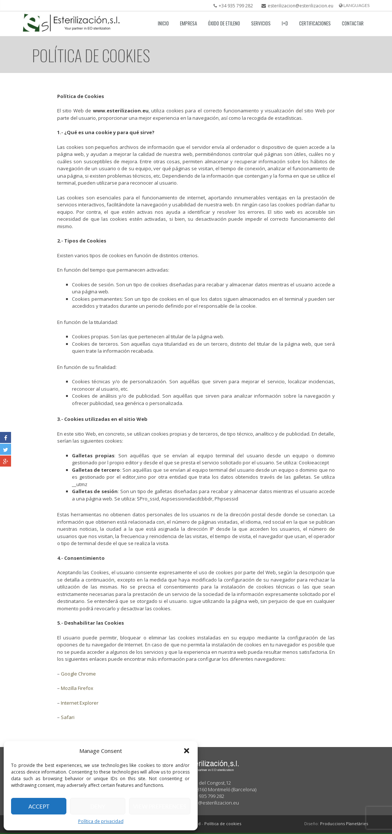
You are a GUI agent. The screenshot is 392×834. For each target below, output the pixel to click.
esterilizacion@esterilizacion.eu (295, 6)
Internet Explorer (79, 702)
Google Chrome (78, 673)
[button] (186, 750)
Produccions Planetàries (344, 823)
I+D (285, 23)
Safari (67, 717)
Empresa (188, 23)
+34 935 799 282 (231, 6)
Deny (97, 806)
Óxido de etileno (224, 23)
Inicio (163, 23)
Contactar (353, 23)
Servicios (261, 23)
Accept (38, 806)
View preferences (159, 806)
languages (354, 5)
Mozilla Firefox (77, 688)
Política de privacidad (101, 821)
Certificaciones (315, 23)
